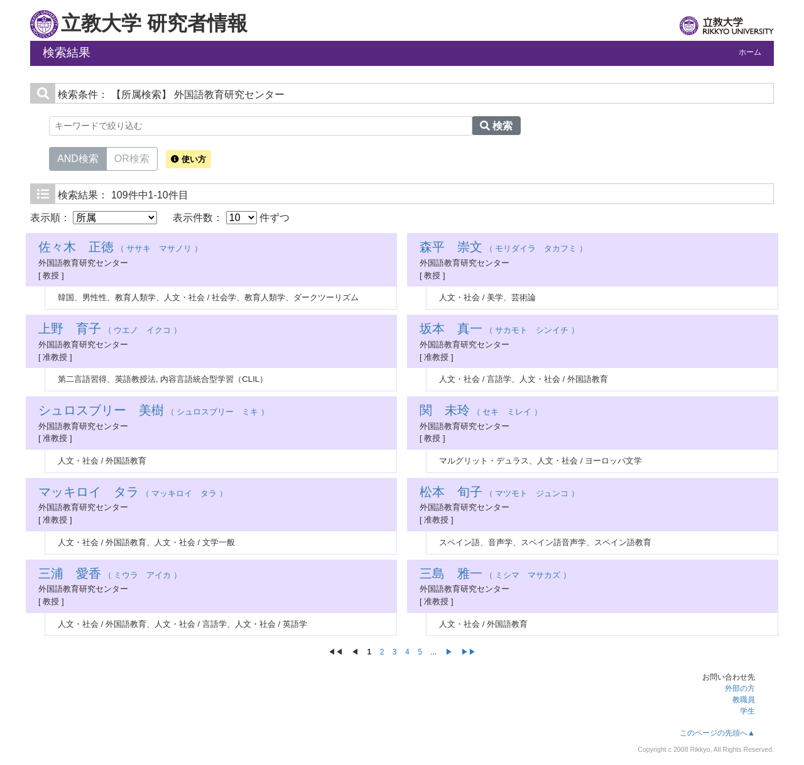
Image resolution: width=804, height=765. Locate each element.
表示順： (93, 217)
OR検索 (131, 157)
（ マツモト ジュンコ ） (499, 493)
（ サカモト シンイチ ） (499, 330)
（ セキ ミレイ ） (481, 411)
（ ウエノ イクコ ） (110, 330)
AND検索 (78, 157)
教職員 (743, 699)
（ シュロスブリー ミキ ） (153, 411)
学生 (747, 711)
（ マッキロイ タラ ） (132, 493)
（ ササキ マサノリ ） (120, 248)
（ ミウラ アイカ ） (110, 575)
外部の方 (740, 688)
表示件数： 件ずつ (231, 217)
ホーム (750, 52)
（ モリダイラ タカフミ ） (503, 248)
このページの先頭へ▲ (717, 733)
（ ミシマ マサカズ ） (495, 575)
